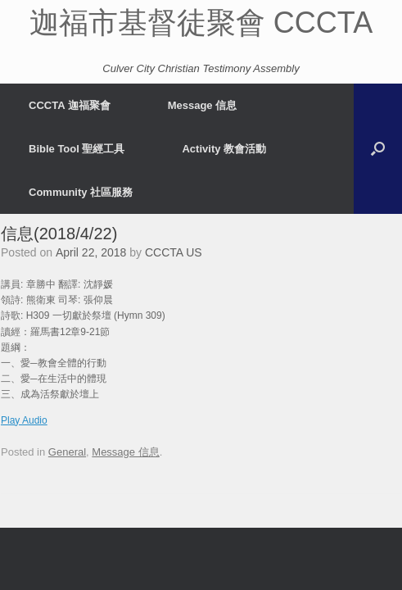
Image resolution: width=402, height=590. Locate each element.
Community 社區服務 (81, 192)
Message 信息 (202, 105)
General (67, 452)
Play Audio (24, 420)
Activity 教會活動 (224, 149)
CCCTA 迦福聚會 (70, 105)
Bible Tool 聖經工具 (76, 149)
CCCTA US (173, 252)
